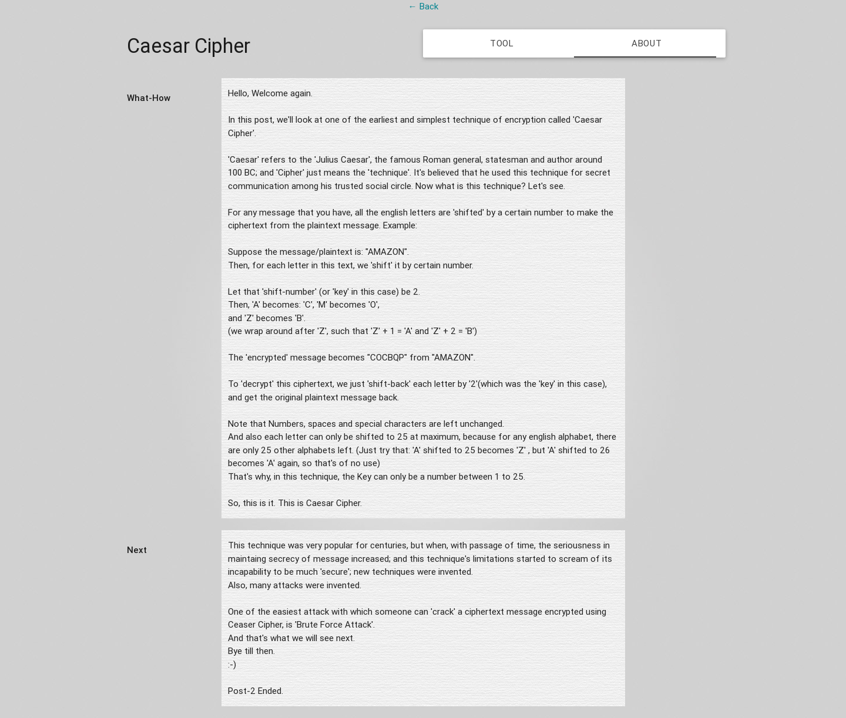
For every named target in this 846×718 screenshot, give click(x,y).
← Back (423, 6)
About (647, 43)
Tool (502, 43)
